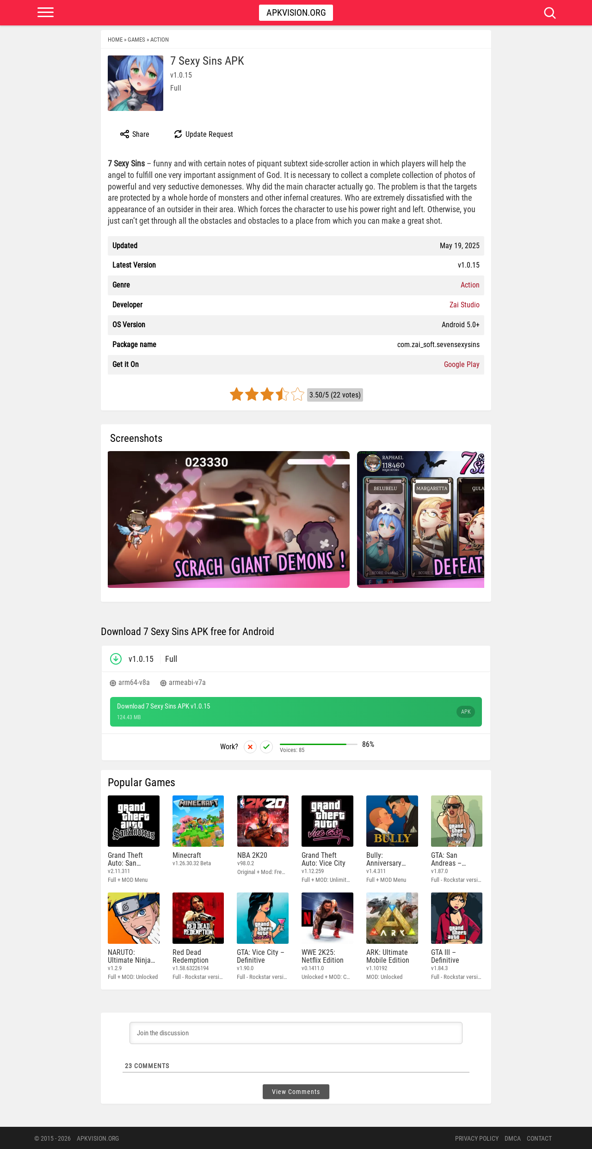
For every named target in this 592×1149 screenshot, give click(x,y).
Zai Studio (465, 304)
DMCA (513, 1137)
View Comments (296, 1090)
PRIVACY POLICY (477, 1137)
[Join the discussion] (296, 1032)
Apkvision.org (296, 12)
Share (134, 134)
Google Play (462, 364)
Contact (539, 1137)
